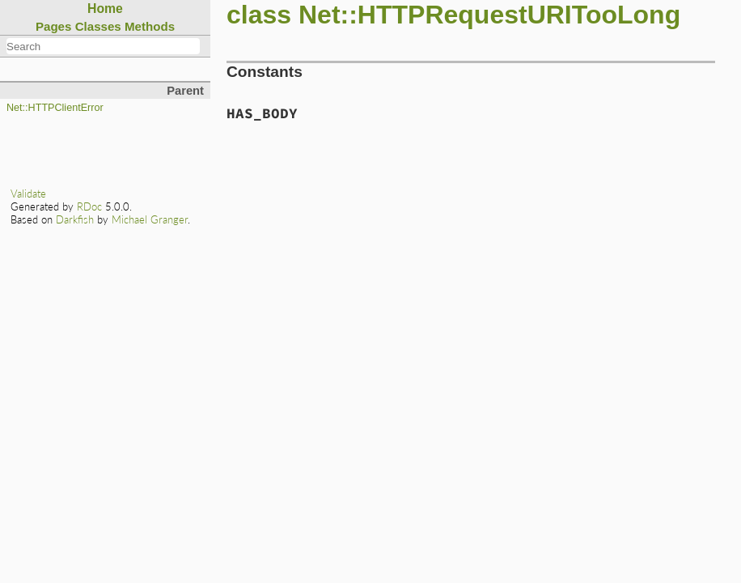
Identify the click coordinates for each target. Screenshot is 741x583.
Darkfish (75, 219)
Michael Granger (150, 219)
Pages (54, 26)
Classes (98, 26)
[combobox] (103, 46)
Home (105, 8)
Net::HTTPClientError (55, 107)
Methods (150, 26)
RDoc (89, 206)
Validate (28, 193)
